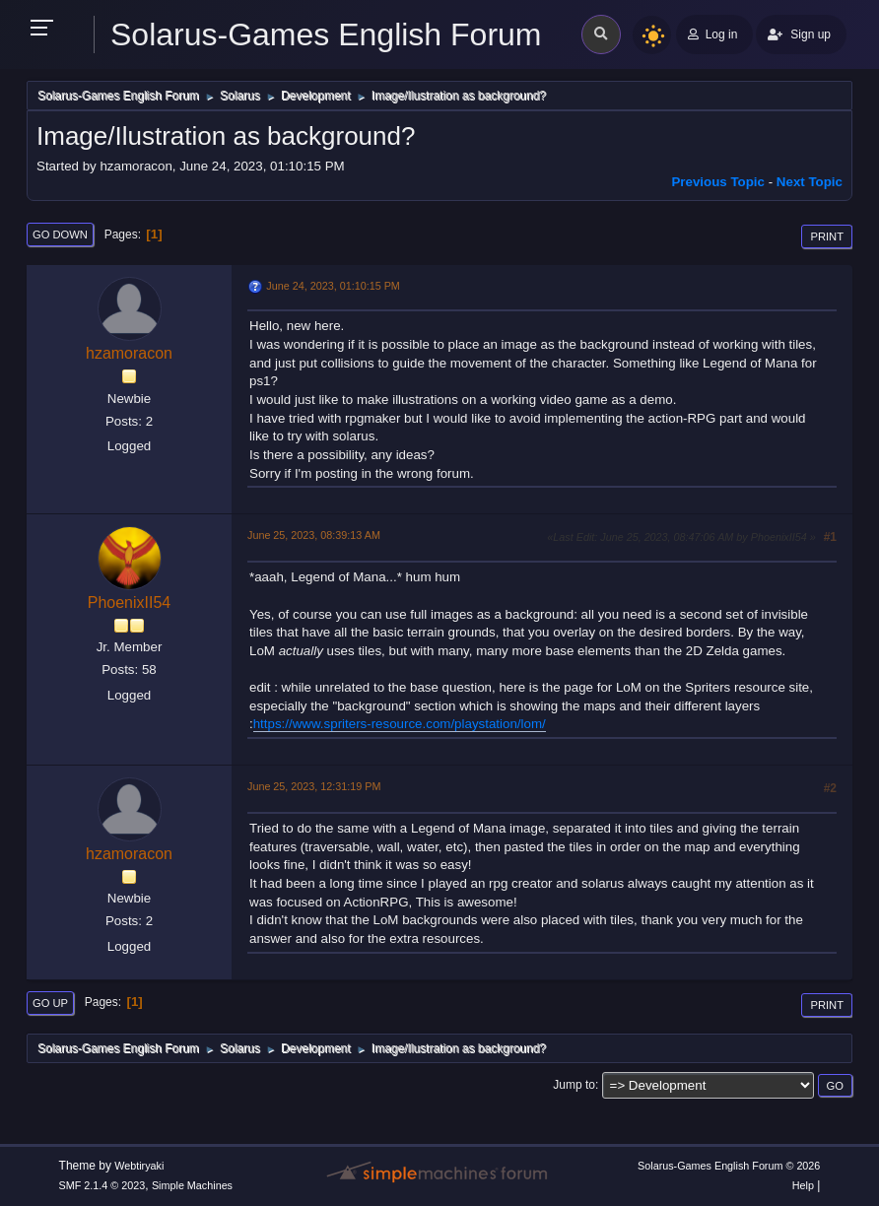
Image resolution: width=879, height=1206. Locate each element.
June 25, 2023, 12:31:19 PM (313, 786)
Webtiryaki (139, 1166)
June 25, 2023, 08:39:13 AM (313, 535)
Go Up (50, 1003)
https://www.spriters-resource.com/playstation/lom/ (399, 723)
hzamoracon (129, 353)
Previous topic (718, 181)
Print (827, 236)
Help (803, 1185)
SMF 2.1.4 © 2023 (102, 1185)
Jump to (574, 1085)
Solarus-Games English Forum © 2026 (729, 1166)
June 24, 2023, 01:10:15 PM (332, 286)
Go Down (60, 234)
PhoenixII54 (129, 602)
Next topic (810, 181)
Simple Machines (192, 1185)
